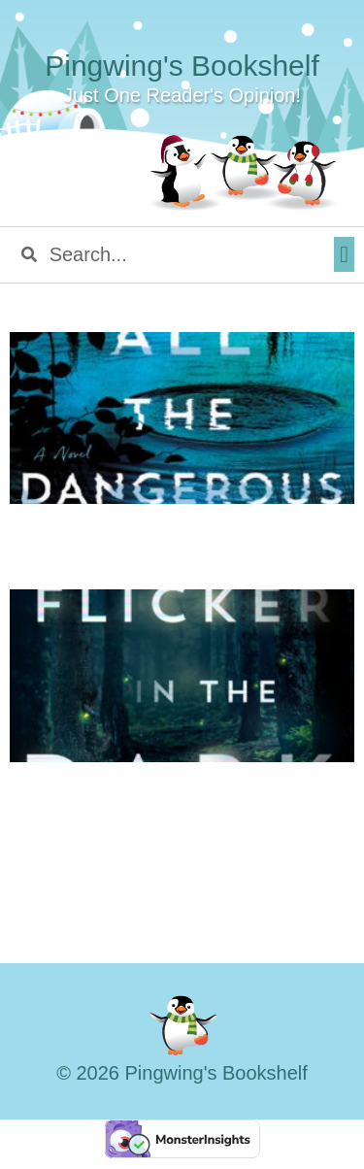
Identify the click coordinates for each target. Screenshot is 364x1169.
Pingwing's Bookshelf (182, 66)
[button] (344, 254)
